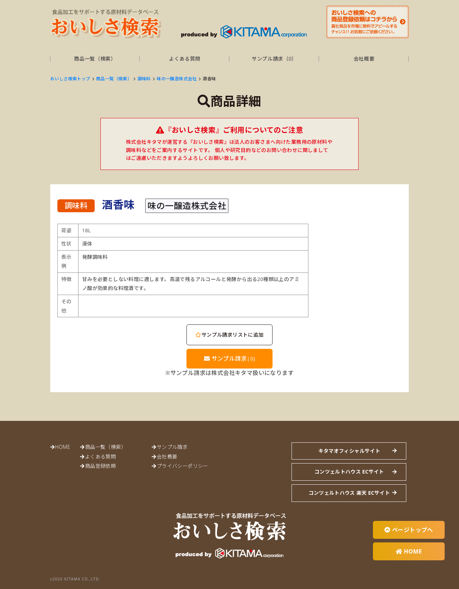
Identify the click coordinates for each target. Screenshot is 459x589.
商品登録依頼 (100, 465)
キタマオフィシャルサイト (349, 450)
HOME (62, 446)
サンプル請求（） (274, 58)
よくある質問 (184, 58)
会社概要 (364, 58)
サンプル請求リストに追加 (229, 334)
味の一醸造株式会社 (177, 79)
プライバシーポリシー (182, 465)
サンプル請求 (229, 358)
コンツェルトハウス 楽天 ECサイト (349, 492)
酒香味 (209, 79)
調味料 (144, 79)
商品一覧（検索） (95, 58)
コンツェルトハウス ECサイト (349, 471)
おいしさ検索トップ (70, 79)
